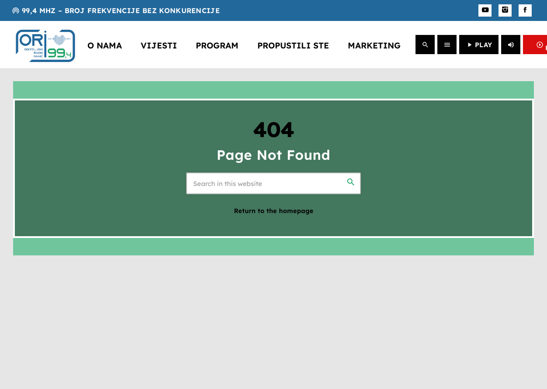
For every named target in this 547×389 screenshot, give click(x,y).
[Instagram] (505, 10)
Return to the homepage (274, 211)
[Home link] (45, 44)
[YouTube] (485, 10)
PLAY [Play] (479, 45)
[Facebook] (525, 10)
